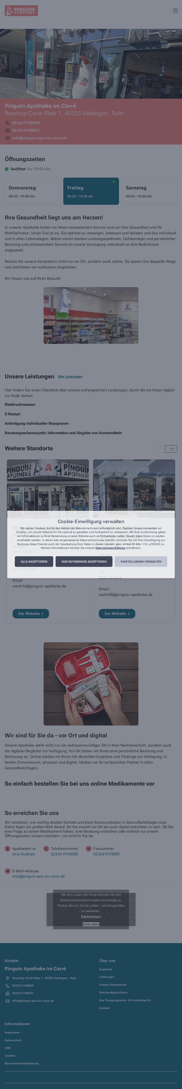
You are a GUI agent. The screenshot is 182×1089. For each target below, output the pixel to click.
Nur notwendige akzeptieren (84, 561)
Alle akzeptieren (34, 561)
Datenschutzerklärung (110, 548)
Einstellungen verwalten (141, 561)
